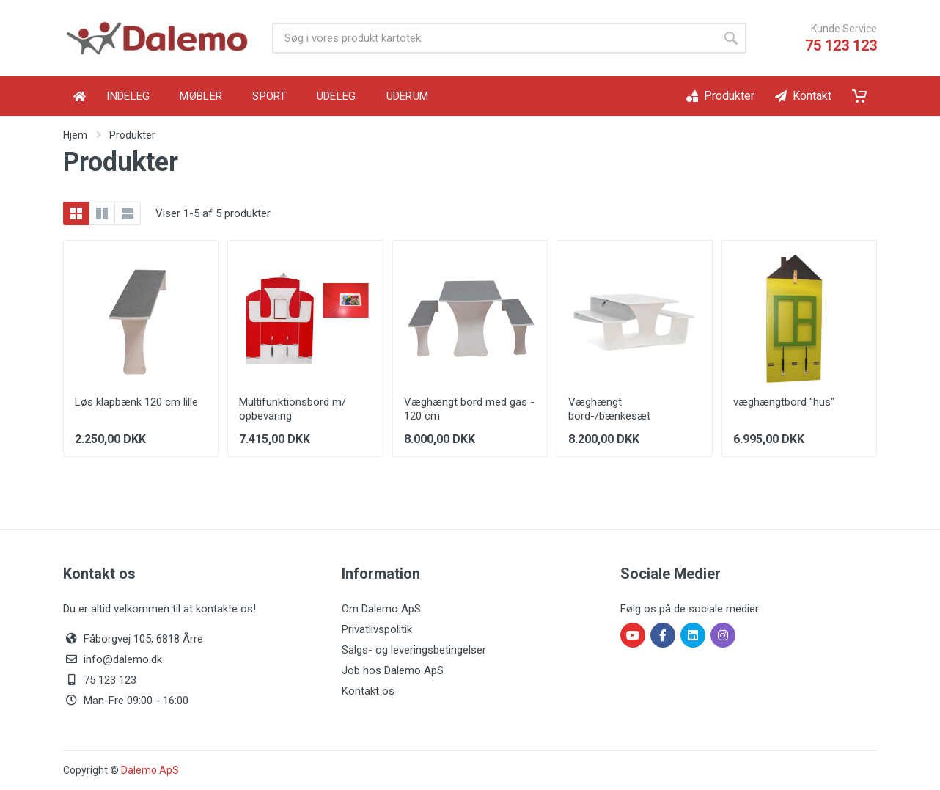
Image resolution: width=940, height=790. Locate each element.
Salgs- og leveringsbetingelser (414, 649)
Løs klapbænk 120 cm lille (136, 402)
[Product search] (494, 38)
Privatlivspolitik (377, 629)
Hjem (75, 135)
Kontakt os (368, 691)
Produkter (132, 135)
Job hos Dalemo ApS (393, 670)
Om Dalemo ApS (381, 608)
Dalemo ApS (150, 770)
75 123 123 (841, 45)
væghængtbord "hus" (783, 402)
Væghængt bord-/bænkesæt (609, 409)
